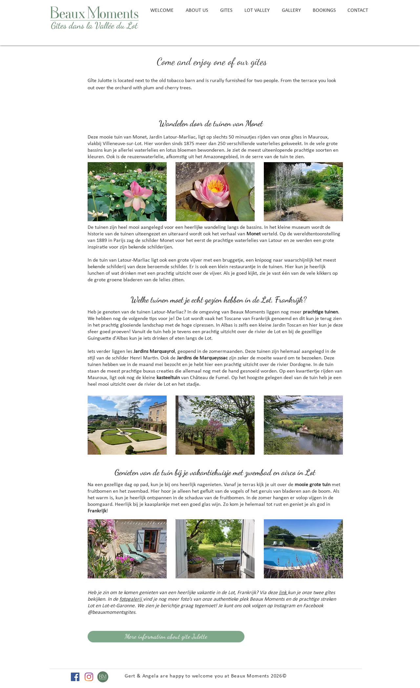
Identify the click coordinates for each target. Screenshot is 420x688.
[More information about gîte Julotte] (166, 636)
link (283, 592)
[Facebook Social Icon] (75, 677)
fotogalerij (131, 599)
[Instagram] (89, 677)
